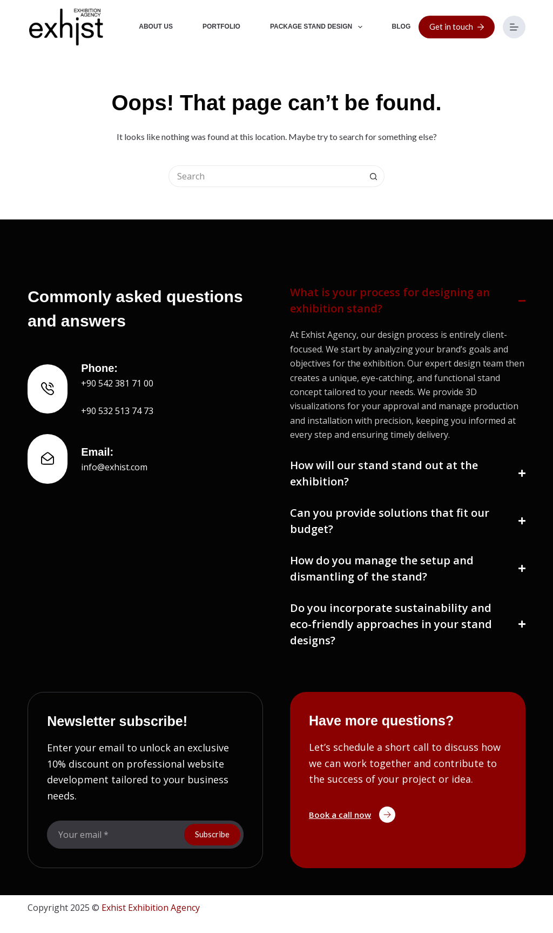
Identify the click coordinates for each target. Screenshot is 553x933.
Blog (401, 26)
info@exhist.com (114, 467)
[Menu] (514, 27)
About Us (156, 26)
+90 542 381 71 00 (117, 383)
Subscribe (212, 834)
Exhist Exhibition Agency (151, 908)
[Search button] (374, 176)
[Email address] (114, 834)
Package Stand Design (318, 27)
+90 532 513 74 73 (117, 411)
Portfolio (221, 26)
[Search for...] (265, 176)
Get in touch (456, 26)
